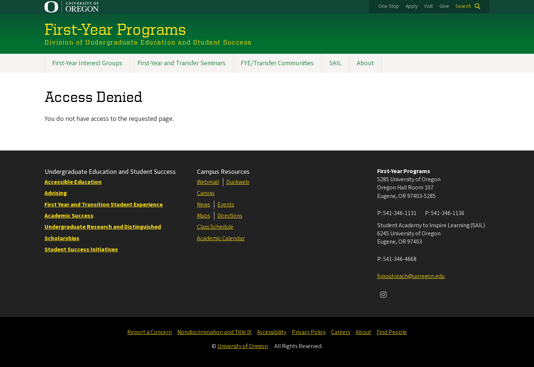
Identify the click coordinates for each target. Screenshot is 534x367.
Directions (229, 216)
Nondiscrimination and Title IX (214, 332)
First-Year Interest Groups (87, 63)
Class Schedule (215, 227)
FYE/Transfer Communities (277, 63)
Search (463, 6)
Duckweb (237, 182)
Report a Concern (149, 332)
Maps (203, 216)
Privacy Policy (309, 332)
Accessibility (271, 332)
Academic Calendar (221, 238)
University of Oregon (242, 346)
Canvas (205, 193)
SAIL (335, 63)
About (365, 63)
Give (444, 6)
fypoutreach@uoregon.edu (411, 276)
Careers (340, 332)
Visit (428, 6)
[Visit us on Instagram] (383, 295)
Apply (412, 6)
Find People (392, 332)
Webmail (208, 182)
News (203, 205)
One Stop (388, 6)
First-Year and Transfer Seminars (181, 63)
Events (225, 205)
